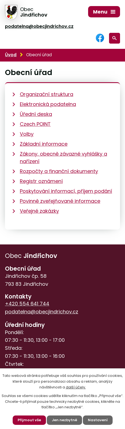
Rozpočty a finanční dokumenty (59, 171)
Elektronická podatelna (48, 104)
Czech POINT (35, 124)
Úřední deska (36, 114)
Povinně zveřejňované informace (60, 201)
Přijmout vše (29, 420)
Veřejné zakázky (39, 210)
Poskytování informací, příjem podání (66, 191)
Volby (27, 133)
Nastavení (98, 420)
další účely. (76, 387)
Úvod (11, 55)
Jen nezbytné (64, 420)
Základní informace (43, 143)
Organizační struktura (46, 94)
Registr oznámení (41, 181)
